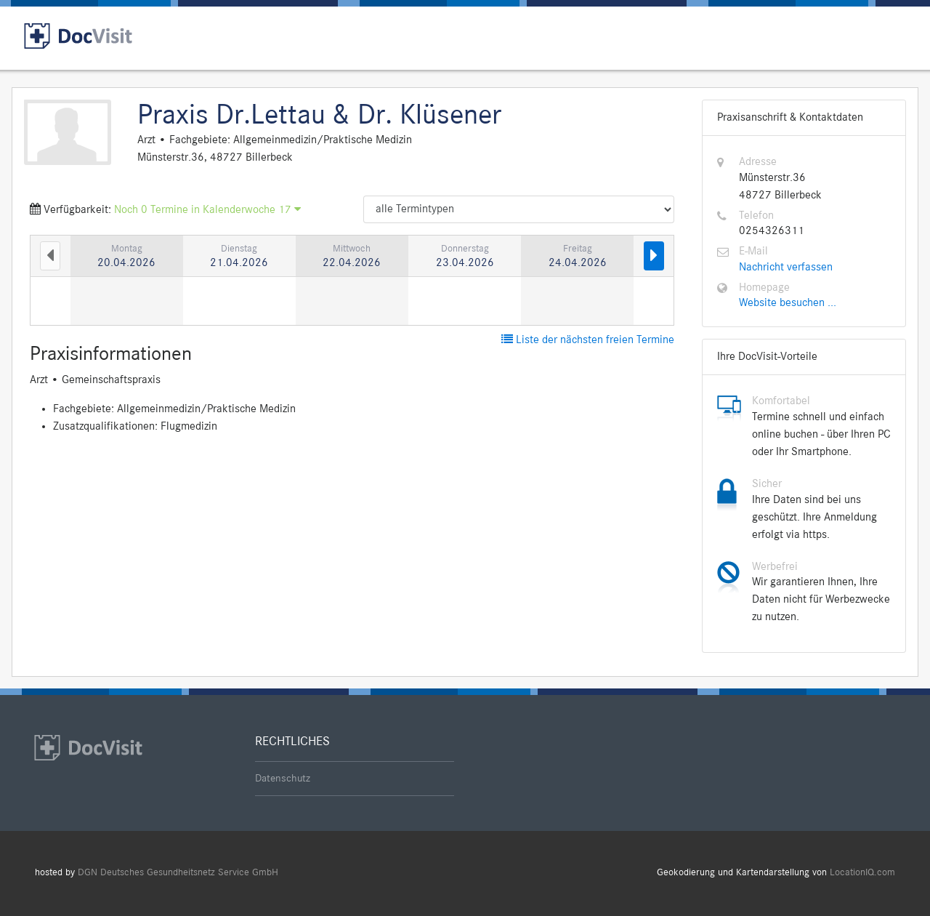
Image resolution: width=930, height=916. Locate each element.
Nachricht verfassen (786, 267)
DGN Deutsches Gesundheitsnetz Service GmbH (178, 872)
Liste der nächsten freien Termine (587, 340)
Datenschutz (282, 778)
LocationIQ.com (862, 872)
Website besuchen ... (787, 303)
